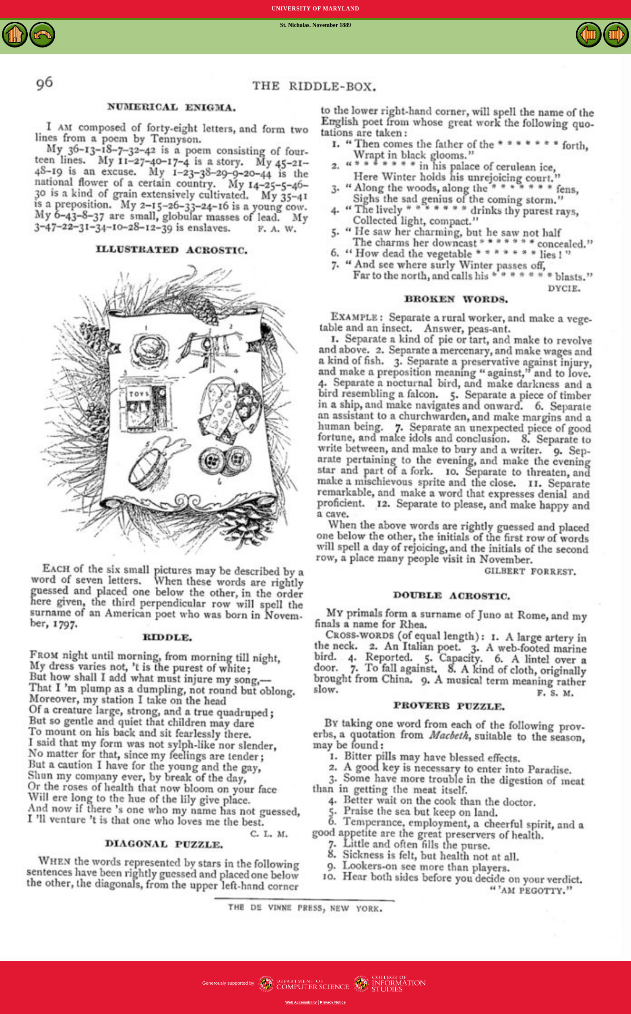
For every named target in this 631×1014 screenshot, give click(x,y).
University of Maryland (315, 9)
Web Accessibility (301, 1002)
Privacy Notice (333, 1002)
